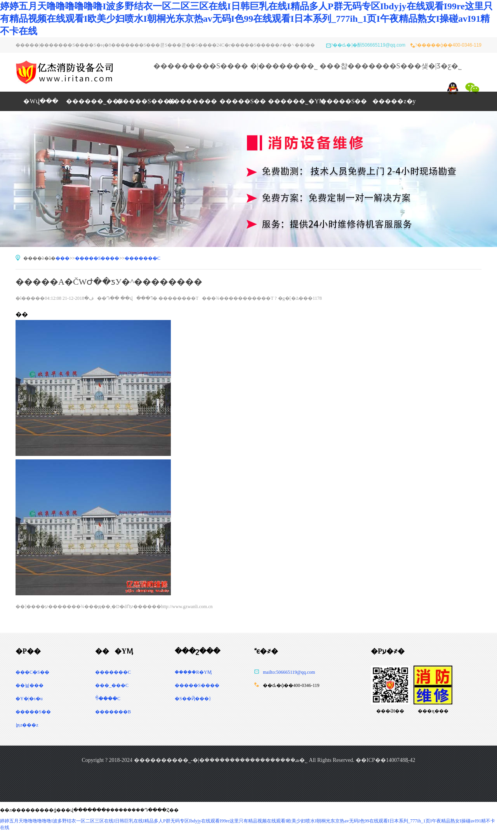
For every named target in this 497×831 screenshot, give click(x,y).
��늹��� (29, 685)
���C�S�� (32, 672)
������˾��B (91, 101)
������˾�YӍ (293, 101)
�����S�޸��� (141, 101)
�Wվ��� (40, 101)
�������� (192, 101)
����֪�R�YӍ (193, 672)
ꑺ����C (107, 698)
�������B (113, 712)
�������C (142, 258)
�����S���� (199, 685)
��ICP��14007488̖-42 (385, 760)
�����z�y (393, 101)
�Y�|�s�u (29, 698)
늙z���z (27, 725)
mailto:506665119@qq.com (289, 672)
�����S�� (242, 101)
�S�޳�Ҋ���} (193, 698)
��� (63, 258)
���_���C (112, 685)
